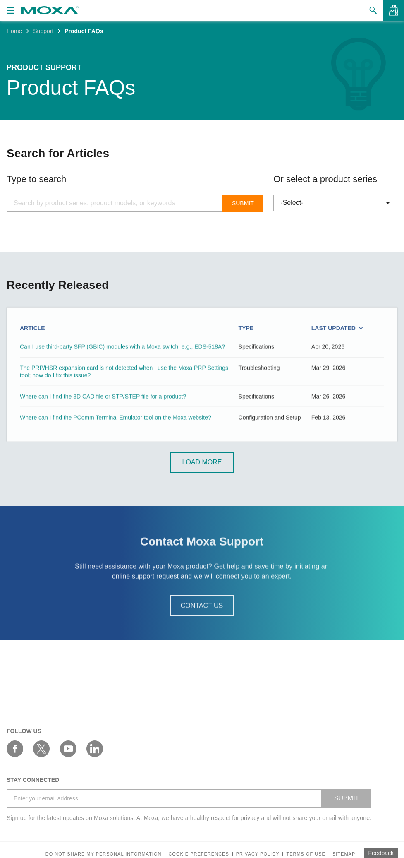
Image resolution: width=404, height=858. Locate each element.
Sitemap (343, 854)
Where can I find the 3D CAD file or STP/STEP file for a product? (103, 408)
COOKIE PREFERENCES (198, 854)
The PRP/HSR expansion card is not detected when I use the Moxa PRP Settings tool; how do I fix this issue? (124, 383)
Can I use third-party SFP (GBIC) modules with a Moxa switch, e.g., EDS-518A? (122, 358)
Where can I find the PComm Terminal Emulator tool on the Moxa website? (115, 429)
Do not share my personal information (103, 854)
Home (14, 31)
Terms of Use (305, 854)
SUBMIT (346, 798)
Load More (202, 462)
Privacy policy (258, 854)
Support (43, 31)
